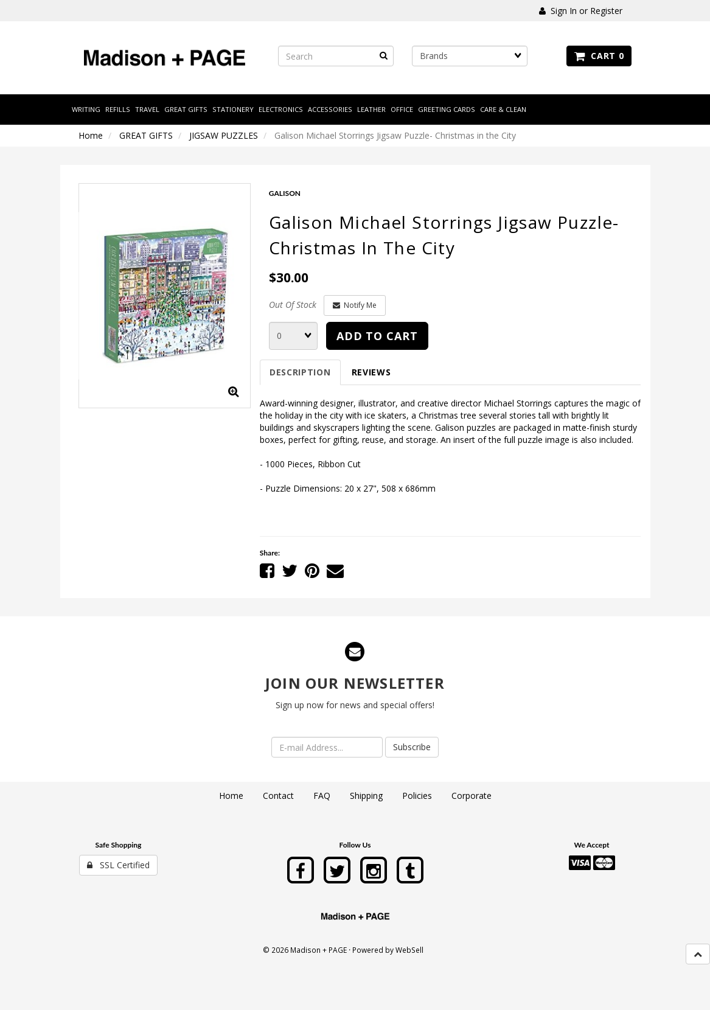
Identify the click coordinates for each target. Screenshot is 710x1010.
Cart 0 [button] (599, 55)
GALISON (285, 193)
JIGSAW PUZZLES (223, 135)
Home (90, 135)
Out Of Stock (292, 304)
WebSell (409, 950)
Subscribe (412, 747)
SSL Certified (118, 865)
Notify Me (355, 305)
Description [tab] (300, 372)
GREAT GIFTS (146, 135)
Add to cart (377, 336)
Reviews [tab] (371, 372)
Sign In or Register (580, 10)
